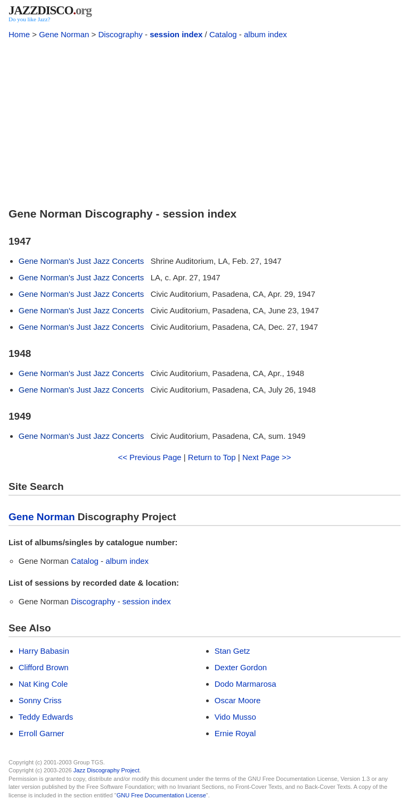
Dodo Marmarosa (245, 683)
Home (19, 34)
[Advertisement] (204, 121)
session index (176, 34)
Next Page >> (266, 457)
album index (265, 34)
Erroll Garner (41, 733)
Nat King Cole (43, 683)
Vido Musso (235, 716)
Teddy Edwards (46, 716)
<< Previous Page (149, 457)
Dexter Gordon (241, 667)
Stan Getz (232, 650)
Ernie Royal (235, 733)
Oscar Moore (238, 700)
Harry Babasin (44, 650)
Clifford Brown (44, 667)
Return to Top (212, 457)
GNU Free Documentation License (161, 795)
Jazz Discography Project (106, 770)
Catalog (223, 34)
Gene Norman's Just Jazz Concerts (81, 260)
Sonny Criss (40, 700)
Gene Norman (64, 34)
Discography (120, 34)
